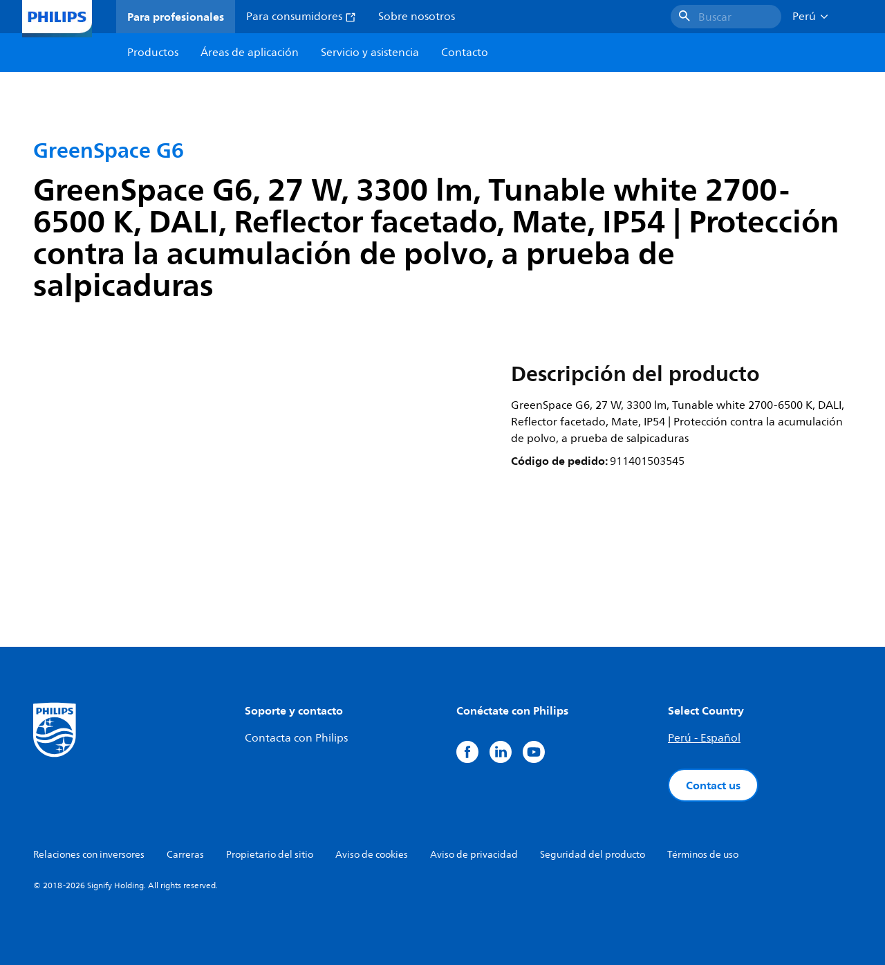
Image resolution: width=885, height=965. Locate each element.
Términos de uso (702, 855)
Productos (152, 53)
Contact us (713, 785)
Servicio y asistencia (370, 53)
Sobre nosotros (416, 16)
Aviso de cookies (371, 855)
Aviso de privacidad (474, 855)
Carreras (185, 855)
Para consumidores (301, 16)
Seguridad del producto (592, 855)
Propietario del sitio (269, 855)
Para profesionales (175, 16)
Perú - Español (704, 738)
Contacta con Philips (296, 738)
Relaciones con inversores (89, 855)
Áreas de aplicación (250, 53)
